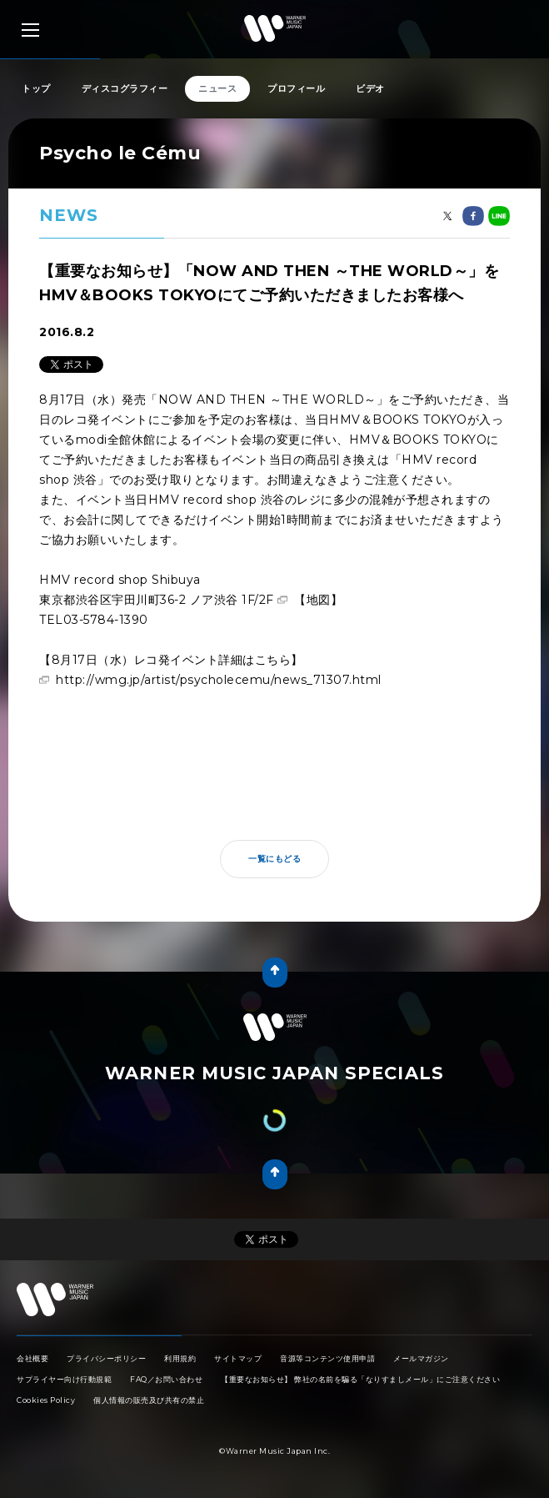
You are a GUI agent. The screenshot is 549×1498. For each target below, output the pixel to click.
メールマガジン (421, 1358)
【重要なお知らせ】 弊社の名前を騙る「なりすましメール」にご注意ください (360, 1379)
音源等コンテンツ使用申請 (327, 1358)
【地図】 (318, 599)
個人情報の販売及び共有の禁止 (148, 1400)
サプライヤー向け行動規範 (64, 1379)
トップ (36, 88)
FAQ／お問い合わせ (166, 1379)
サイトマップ (238, 1358)
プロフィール (296, 88)
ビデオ (370, 88)
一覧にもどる (274, 858)
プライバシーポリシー (106, 1358)
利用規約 (180, 1358)
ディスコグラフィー (125, 88)
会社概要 (32, 1358)
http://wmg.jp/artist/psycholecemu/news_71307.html (219, 679)
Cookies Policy (46, 1400)
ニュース (217, 88)
